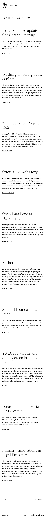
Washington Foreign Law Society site (22, 76)
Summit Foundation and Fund (21, 311)
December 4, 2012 (7, 241)
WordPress (40, 515)
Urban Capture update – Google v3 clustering (21, 32)
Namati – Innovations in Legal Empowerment (21, 452)
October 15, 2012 (7, 288)
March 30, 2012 (7, 480)
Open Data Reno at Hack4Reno (17, 216)
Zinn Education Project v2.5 (20, 125)
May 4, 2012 (6, 429)
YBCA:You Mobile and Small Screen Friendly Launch (20, 357)
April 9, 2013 (6, 53)
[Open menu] (43, 5)
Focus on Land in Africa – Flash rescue (22, 408)
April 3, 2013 (6, 102)
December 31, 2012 (8, 193)
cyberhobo (13, 5)
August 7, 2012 (6, 332)
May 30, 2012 (6, 385)
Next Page (39, 499)
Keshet (7, 262)
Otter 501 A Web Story (20, 172)
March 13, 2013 (7, 151)
